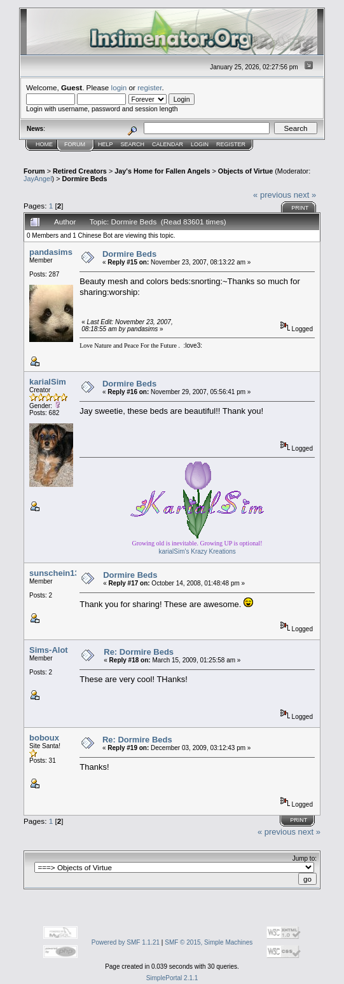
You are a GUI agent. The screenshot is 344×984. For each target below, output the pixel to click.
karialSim (47, 381)
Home (44, 144)
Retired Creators (80, 171)
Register (230, 144)
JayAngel (38, 178)
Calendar (167, 144)
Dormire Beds (84, 178)
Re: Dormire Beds (139, 652)
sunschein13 (54, 573)
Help (105, 144)
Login (200, 144)
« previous (272, 195)
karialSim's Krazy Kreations (196, 551)
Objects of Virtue (245, 171)
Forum (74, 144)
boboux (44, 737)
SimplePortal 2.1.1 (172, 977)
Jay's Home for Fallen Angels (162, 171)
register (149, 87)
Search (133, 144)
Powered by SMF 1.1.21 (126, 942)
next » (305, 195)
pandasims (50, 252)
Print (299, 208)
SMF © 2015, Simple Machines (208, 942)
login (119, 87)
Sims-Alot (48, 650)
